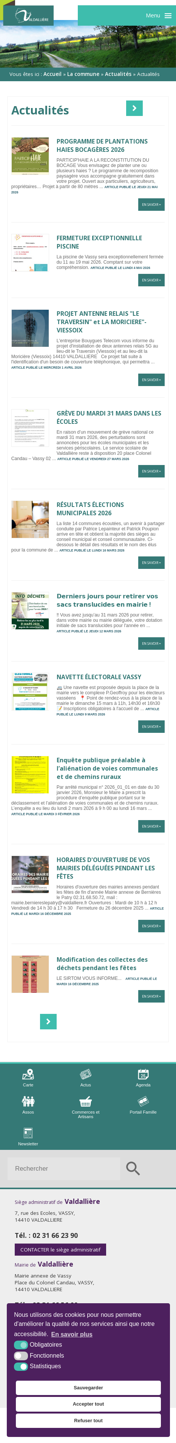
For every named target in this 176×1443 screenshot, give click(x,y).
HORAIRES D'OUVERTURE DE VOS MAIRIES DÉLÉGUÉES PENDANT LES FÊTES (106, 868)
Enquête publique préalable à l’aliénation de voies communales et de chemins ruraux (107, 768)
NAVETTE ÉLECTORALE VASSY (99, 677)
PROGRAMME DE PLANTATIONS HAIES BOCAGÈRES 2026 (102, 145)
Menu (153, 15)
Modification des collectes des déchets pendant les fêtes (102, 963)
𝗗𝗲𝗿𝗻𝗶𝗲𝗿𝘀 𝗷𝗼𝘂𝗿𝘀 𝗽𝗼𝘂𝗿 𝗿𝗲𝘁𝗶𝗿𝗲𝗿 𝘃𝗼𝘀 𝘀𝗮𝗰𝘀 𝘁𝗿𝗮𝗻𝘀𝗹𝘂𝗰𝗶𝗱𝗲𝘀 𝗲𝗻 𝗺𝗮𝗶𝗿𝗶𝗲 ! (107, 600)
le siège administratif (60, 1249)
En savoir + (151, 204)
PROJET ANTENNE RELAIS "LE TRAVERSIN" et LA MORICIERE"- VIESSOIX (102, 321)
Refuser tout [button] (88, 1420)
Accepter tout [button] (88, 1404)
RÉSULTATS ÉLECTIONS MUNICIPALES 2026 (90, 509)
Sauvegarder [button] (88, 1387)
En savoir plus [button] (72, 1334)
